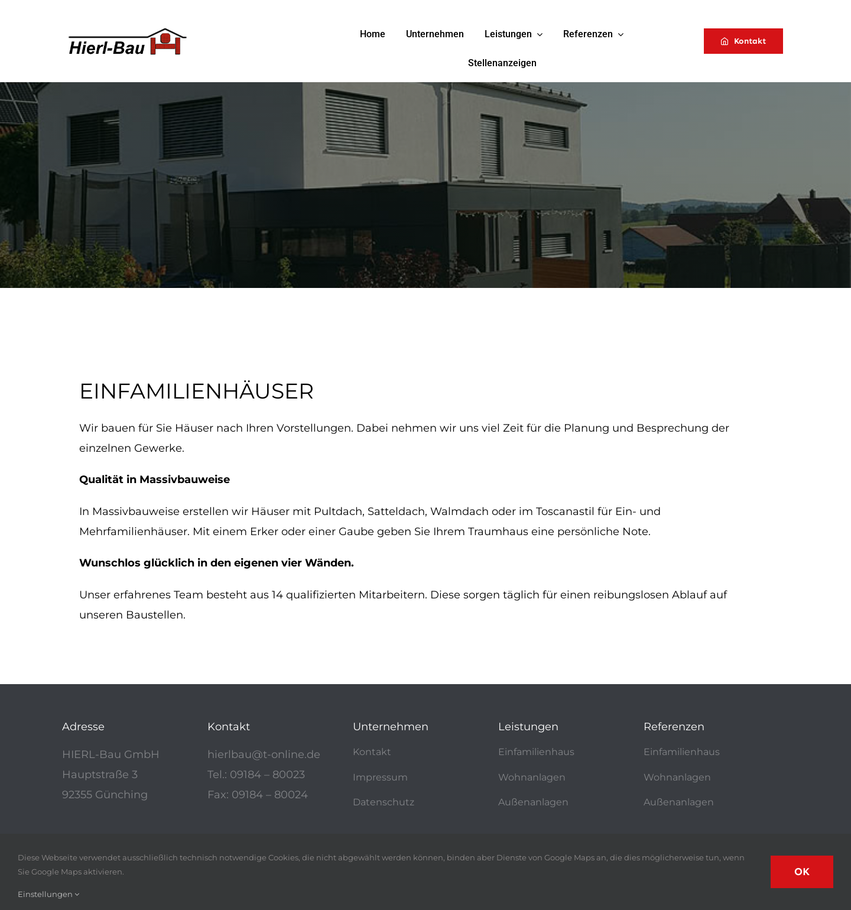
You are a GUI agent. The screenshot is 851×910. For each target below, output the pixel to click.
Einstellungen (48, 894)
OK (802, 871)
